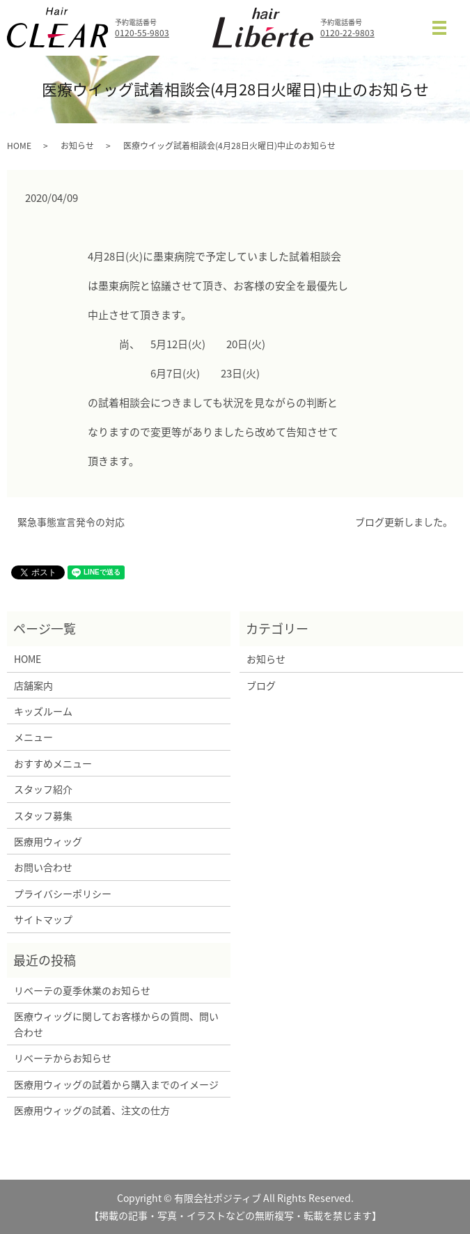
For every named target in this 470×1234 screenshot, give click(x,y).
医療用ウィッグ (48, 841)
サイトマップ (43, 919)
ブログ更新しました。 (404, 522)
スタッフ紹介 (43, 789)
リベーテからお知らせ (62, 1058)
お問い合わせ (43, 867)
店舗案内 (33, 685)
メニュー (33, 737)
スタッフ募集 (43, 815)
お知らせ (77, 145)
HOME (19, 145)
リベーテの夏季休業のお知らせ (82, 990)
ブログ (261, 685)
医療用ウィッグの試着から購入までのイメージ (119, 1084)
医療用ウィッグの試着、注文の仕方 (92, 1110)
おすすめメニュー (53, 763)
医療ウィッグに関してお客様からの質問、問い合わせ (116, 1023)
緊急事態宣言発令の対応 (71, 522)
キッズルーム (43, 711)
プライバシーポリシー (62, 893)
